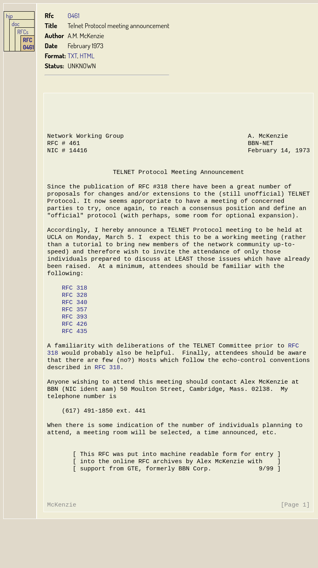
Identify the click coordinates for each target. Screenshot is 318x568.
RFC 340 (74, 325)
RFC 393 (74, 341)
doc (16, 23)
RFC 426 (74, 349)
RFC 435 (74, 357)
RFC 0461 (28, 43)
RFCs (23, 31)
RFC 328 (74, 317)
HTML (87, 55)
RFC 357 (74, 333)
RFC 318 (74, 309)
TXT (72, 55)
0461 (73, 15)
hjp (9, 15)
